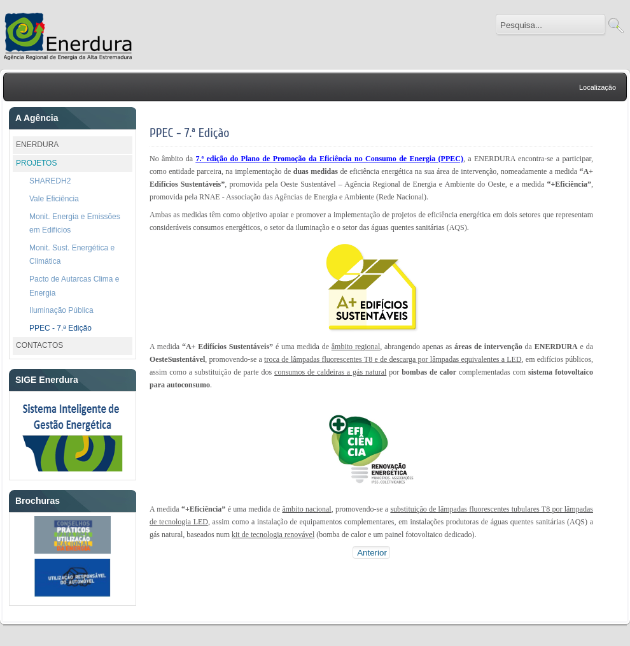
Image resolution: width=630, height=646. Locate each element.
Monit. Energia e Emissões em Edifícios (74, 223)
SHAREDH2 (50, 180)
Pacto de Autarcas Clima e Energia (74, 286)
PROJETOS (36, 163)
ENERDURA (37, 144)
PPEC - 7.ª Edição (60, 328)
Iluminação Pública (61, 310)
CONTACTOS (39, 345)
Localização (597, 87)
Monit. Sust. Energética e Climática (72, 254)
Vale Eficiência (54, 198)
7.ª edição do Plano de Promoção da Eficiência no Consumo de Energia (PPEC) (329, 158)
